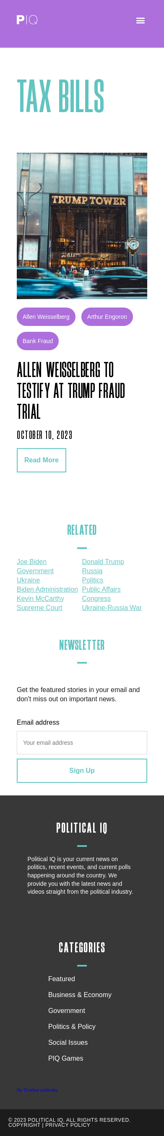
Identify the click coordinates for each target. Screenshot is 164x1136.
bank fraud (38, 341)
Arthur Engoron (107, 316)
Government (66, 1010)
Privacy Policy (67, 1125)
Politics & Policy (74, 1027)
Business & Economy (82, 995)
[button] (140, 20)
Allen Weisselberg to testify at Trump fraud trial (71, 391)
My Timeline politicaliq (37, 1090)
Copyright (24, 1125)
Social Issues (70, 1043)
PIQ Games (65, 1058)
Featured (61, 978)
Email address (38, 722)
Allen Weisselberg (46, 316)
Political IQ (82, 828)
